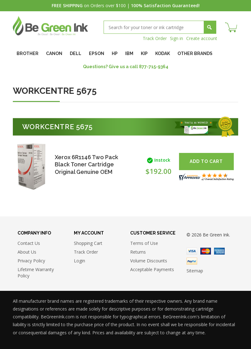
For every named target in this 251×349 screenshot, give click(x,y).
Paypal (192, 261)
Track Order (155, 38)
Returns (138, 252)
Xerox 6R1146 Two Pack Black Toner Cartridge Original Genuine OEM (87, 164)
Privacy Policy (31, 261)
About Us (27, 252)
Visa (192, 251)
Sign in (176, 38)
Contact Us (29, 243)
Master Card (205, 251)
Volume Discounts (148, 261)
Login (79, 261)
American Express (219, 251)
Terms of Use (144, 243)
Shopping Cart (88, 243)
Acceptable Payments (152, 269)
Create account (201, 38)
